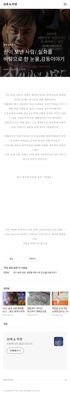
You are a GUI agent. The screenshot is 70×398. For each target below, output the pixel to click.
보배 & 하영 (10, 4)
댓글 (5, 323)
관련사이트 (8, 379)
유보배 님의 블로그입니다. (20, 343)
